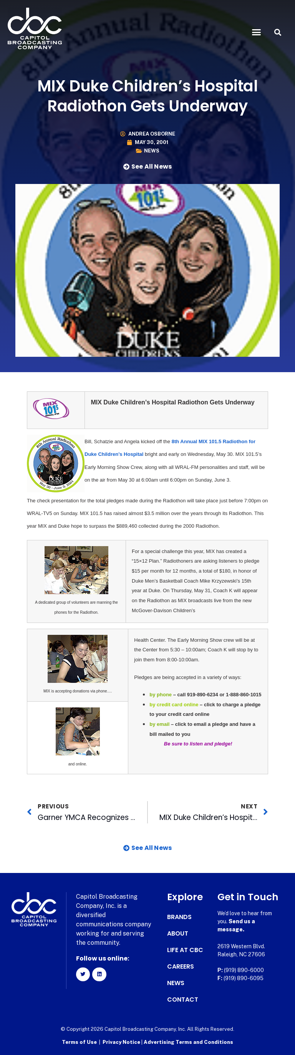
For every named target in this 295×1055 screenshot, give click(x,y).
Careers (180, 967)
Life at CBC (185, 950)
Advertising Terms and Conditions (188, 1042)
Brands (179, 917)
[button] (256, 32)
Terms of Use (79, 1042)
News (151, 151)
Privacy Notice (122, 1042)
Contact (182, 1000)
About (177, 933)
